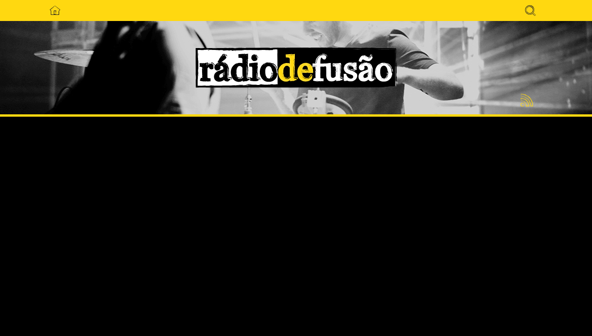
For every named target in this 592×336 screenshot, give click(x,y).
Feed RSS (525, 101)
